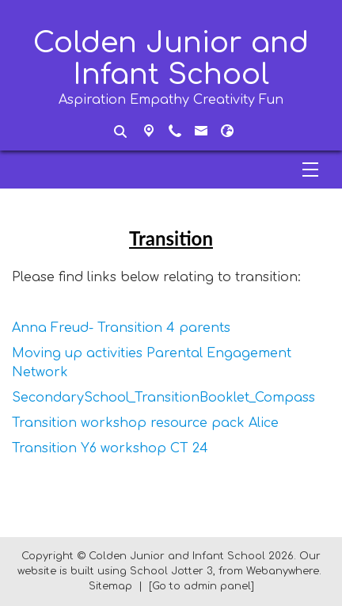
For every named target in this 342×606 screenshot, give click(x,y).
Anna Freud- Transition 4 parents (121, 328)
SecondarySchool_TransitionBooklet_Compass (163, 398)
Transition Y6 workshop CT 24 (110, 448)
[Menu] (171, 170)
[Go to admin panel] (201, 586)
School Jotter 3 (171, 571)
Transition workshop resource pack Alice (145, 423)
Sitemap (110, 586)
